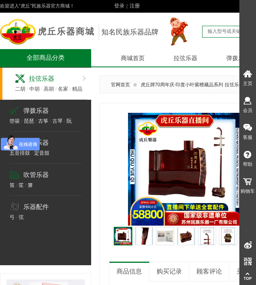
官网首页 (120, 84)
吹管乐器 (36, 174)
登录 (119, 6)
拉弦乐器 (185, 58)
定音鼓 (42, 153)
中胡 (34, 89)
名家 (63, 89)
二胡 (20, 89)
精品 (77, 89)
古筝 (43, 121)
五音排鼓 (20, 153)
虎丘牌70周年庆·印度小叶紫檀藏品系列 (182, 84)
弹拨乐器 (36, 110)
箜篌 (15, 121)
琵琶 (29, 121)
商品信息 (129, 271)
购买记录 (169, 271)
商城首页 (133, 58)
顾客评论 (209, 271)
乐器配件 (36, 206)
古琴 (57, 121)
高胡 (49, 89)
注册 (135, 6)
